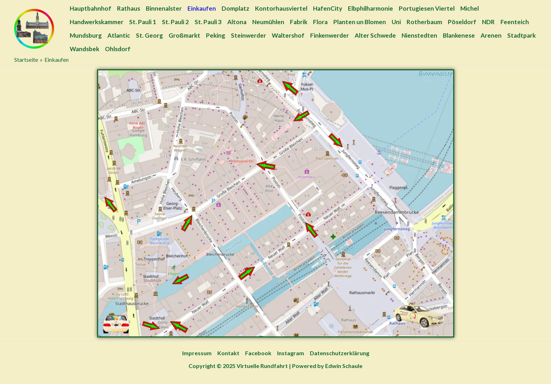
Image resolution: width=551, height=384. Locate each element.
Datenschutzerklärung (339, 353)
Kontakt (228, 353)
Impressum (197, 353)
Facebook (258, 353)
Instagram (290, 353)
